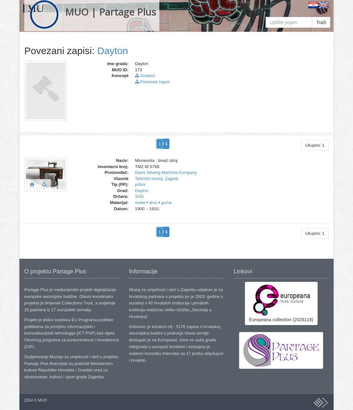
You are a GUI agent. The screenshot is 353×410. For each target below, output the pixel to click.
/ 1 (165, 143)
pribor (140, 184)
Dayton (112, 50)
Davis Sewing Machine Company (166, 172)
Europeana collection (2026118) (281, 303)
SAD (139, 196)
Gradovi (145, 75)
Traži (321, 22)
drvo (153, 202)
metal (140, 202)
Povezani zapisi (152, 81)
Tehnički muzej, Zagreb (156, 178)
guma (166, 202)
